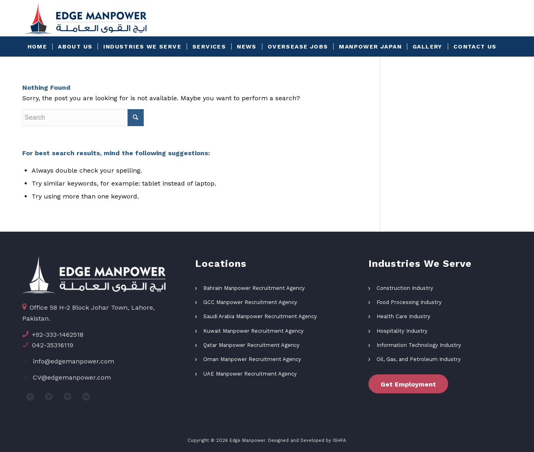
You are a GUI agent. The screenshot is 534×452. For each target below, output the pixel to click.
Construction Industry (405, 288)
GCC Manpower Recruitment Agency (250, 302)
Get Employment (408, 384)
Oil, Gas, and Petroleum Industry (419, 359)
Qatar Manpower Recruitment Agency (251, 345)
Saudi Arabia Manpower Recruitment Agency (260, 316)
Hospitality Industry (402, 331)
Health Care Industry (403, 316)
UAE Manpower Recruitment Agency (250, 374)
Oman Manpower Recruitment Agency (252, 359)
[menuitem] (37, 46)
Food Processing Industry (409, 302)
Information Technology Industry (419, 345)
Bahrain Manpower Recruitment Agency (254, 288)
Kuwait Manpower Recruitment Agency (253, 331)
